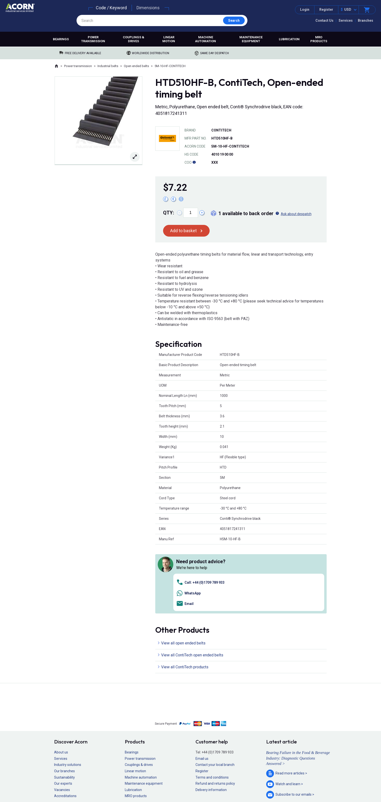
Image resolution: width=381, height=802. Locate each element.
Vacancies (62, 721)
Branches (365, 20)
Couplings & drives (133, 39)
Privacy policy (175, 784)
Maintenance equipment (251, 39)
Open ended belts (136, 66)
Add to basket (183, 230)
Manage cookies (217, 784)
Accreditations (65, 727)
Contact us (341, 788)
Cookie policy (195, 784)
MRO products (318, 39)
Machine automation (205, 39)
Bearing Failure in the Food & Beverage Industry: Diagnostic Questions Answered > (298, 689)
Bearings (61, 39)
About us (61, 683)
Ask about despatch (296, 214)
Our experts (63, 715)
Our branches (64, 702)
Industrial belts (108, 66)
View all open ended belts (183, 574)
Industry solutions (67, 696)
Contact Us (324, 20)
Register (326, 9)
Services (346, 20)
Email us (201, 690)
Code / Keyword (111, 7)
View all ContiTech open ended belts (192, 586)
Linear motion (168, 39)
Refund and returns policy (215, 715)
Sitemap (157, 784)
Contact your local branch (214, 696)
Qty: (168, 213)
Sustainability (64, 708)
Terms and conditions (212, 708)
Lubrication (289, 39)
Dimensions (148, 7)
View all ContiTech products (184, 598)
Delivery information (211, 721)
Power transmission (93, 39)
